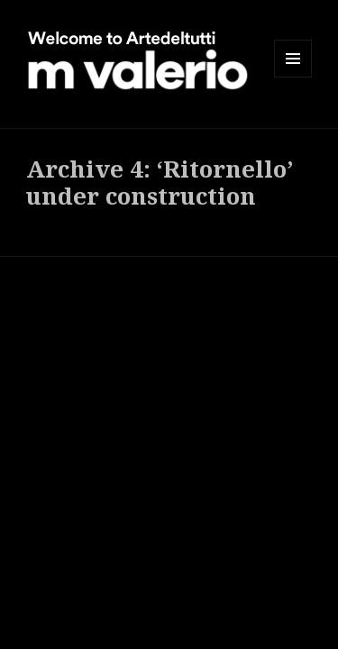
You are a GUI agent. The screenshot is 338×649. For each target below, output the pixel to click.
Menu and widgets (293, 77)
